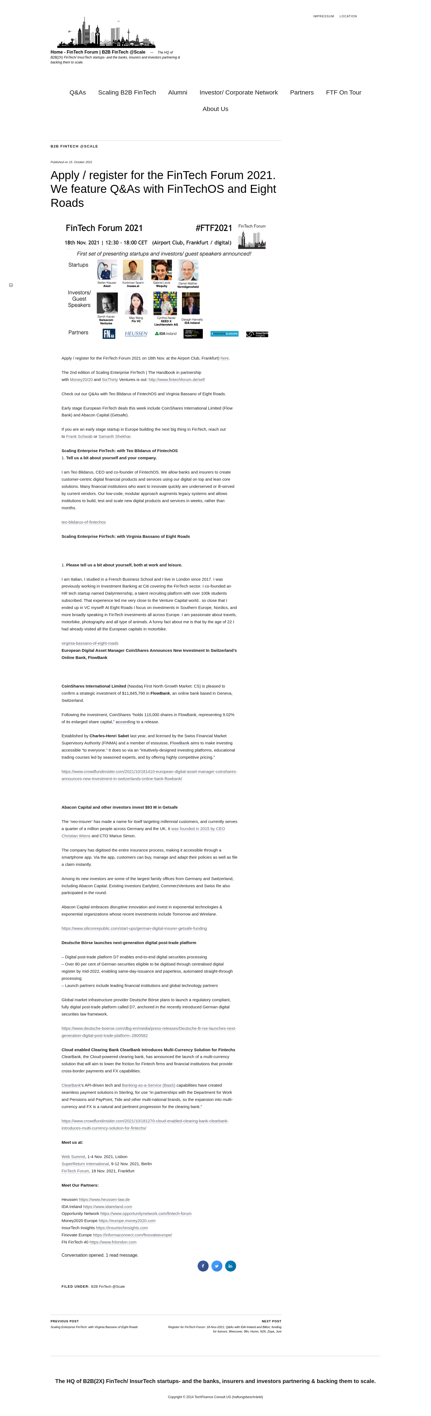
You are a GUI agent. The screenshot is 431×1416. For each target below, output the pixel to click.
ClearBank (71, 1085)
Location (348, 16)
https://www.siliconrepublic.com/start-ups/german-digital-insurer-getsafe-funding (134, 928)
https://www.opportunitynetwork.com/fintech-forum (146, 1213)
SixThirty (110, 379)
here (224, 358)
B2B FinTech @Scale (74, 146)
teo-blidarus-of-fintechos (84, 522)
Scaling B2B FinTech (127, 92)
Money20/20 (81, 379)
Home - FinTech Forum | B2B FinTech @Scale (98, 52)
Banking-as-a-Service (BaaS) (148, 1085)
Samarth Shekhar (114, 436)
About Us (215, 108)
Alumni (177, 92)
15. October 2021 (80, 162)
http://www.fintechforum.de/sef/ (177, 379)
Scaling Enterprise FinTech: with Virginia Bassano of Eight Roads (94, 1324)
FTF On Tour (343, 92)
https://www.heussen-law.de (104, 1199)
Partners (302, 92)
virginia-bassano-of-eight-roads (90, 643)
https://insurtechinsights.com (122, 1227)
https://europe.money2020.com (127, 1220)
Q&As (78, 92)
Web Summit (73, 1156)
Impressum (323, 16)
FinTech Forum (75, 1171)
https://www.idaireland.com (107, 1206)
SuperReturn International (85, 1163)
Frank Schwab (79, 436)
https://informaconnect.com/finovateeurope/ (132, 1235)
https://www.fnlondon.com (113, 1242)
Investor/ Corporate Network (239, 92)
